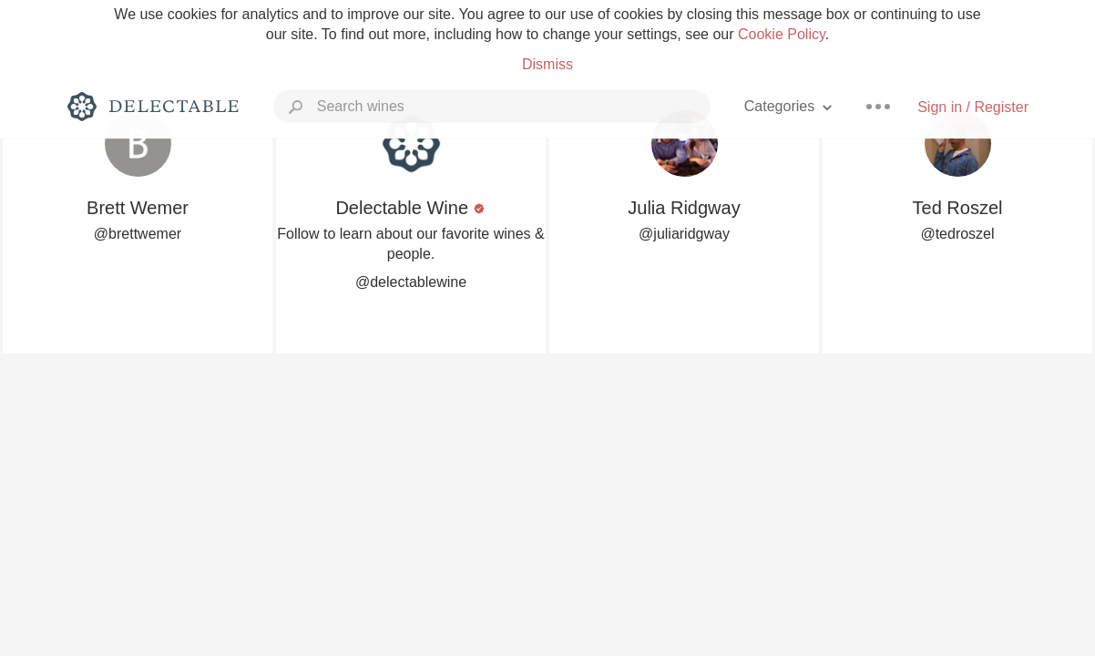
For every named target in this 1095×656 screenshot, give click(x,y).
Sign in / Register (972, 107)
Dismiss (547, 64)
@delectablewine (410, 282)
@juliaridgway (684, 233)
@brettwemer (137, 233)
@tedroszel (957, 233)
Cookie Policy (781, 34)
